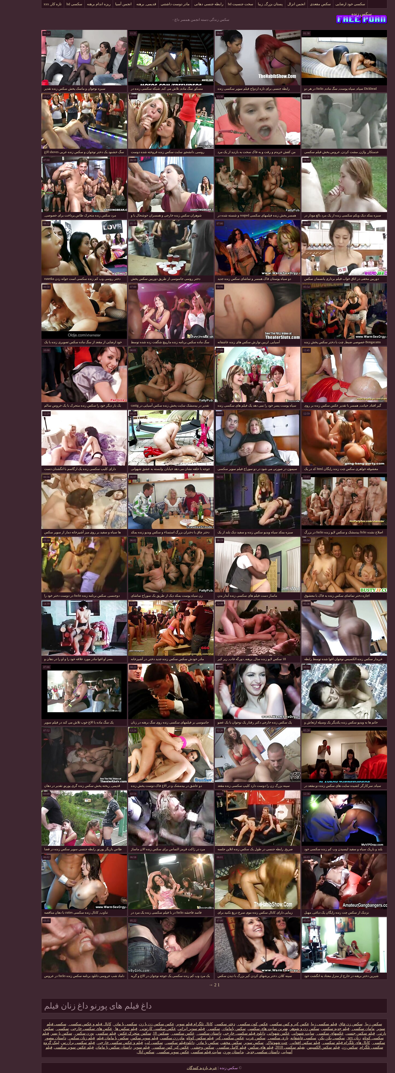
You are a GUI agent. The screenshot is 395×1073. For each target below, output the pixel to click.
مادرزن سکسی (155, 1038)
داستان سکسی (192, 1033)
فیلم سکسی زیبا (307, 1024)
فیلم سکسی (89, 1033)
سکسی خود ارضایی (334, 4)
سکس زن (333, 1047)
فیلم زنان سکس (64, 1038)
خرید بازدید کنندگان (185, 1068)
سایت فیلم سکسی (189, 1052)
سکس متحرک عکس (117, 1033)
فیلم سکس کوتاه (183, 1038)
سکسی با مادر (109, 1024)
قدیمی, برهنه (129, 4)
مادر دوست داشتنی (158, 4)
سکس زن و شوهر (288, 1029)
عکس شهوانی (261, 1033)
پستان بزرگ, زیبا (253, 4)
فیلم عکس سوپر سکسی (57, 1047)
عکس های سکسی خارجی (75, 1029)
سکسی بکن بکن (314, 1038)
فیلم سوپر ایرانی (174, 1029)
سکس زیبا (356, 1024)
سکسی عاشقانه (287, 1038)
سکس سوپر (237, 1043)
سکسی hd (57, 4)
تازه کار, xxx (36, 4)
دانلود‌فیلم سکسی (163, 1043)
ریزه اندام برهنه (82, 4)
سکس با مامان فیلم (96, 1038)
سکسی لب (137, 1043)
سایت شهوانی (286, 1033)
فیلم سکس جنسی (343, 1033)
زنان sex (337, 1038)
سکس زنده (345, 14)
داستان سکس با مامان (97, 1047)
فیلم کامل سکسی (214, 1047)
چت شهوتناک (260, 1043)
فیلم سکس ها (109, 1029)
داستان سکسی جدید (246, 1052)
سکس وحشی (186, 1047)
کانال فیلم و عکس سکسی (73, 1024)
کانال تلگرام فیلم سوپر (177, 1024)
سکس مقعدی (303, 4)
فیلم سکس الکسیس (306, 1047)
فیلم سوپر (125, 1047)
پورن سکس (67, 1033)
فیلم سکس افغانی (288, 1043)
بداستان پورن (217, 1052)
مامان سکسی (346, 1029)
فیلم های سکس (244, 1047)
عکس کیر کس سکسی (153, 1047)
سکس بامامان (217, 1029)
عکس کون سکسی (235, 1024)
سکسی (196, 1029)
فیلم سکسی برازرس (61, 1043)
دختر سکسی (208, 1024)
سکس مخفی (214, 1043)
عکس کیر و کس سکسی (272, 1024)
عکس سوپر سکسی (156, 1052)
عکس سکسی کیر (213, 1038)
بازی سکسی (261, 1038)
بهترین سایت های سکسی (251, 1029)
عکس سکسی (166, 1033)
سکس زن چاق (334, 1024)
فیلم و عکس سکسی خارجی (103, 1043)
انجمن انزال (280, 4)
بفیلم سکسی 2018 (273, 1047)
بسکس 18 (144, 1033)
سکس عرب (239, 1038)
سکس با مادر (191, 1043)
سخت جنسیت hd (224, 4)
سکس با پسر (44, 1033)
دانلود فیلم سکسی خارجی (228, 1033)
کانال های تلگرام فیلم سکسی (329, 1043)
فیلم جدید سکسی (318, 1029)
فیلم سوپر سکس (128, 1038)
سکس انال (129, 1052)
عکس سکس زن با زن (139, 1024)
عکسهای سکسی (313, 1033)
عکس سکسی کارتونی (141, 1029)
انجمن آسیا (106, 4)
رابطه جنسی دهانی (192, 4)
